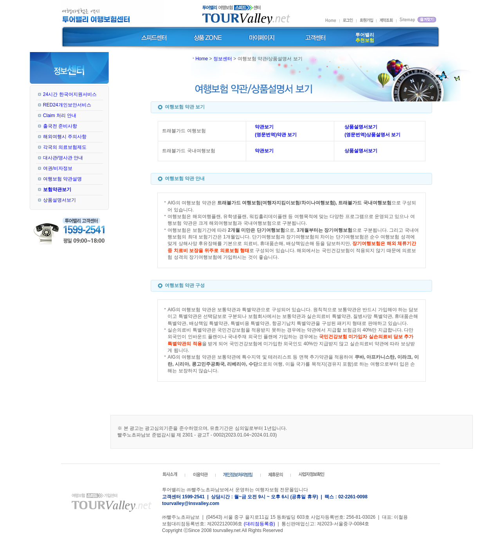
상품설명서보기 (59, 200)
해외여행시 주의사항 (65, 136)
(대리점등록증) (259, 524)
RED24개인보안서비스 (67, 105)
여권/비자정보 (57, 168)
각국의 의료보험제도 (65, 147)
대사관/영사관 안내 (63, 157)
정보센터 (222, 58)
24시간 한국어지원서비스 (70, 94)
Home (201, 58)
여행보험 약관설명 (62, 179)
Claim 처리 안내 (59, 115)
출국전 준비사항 (60, 126)
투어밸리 (364, 37)
